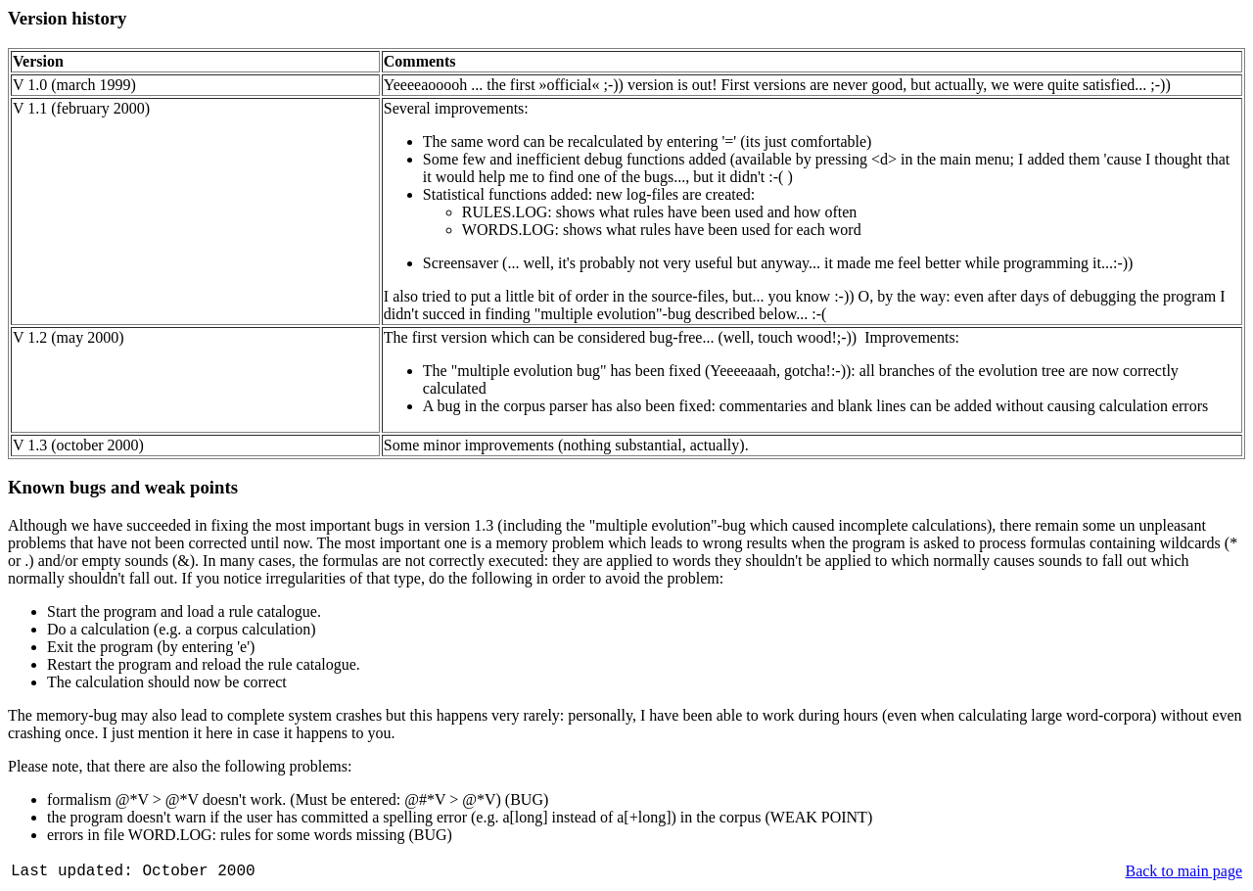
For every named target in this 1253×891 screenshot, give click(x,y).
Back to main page (1183, 871)
